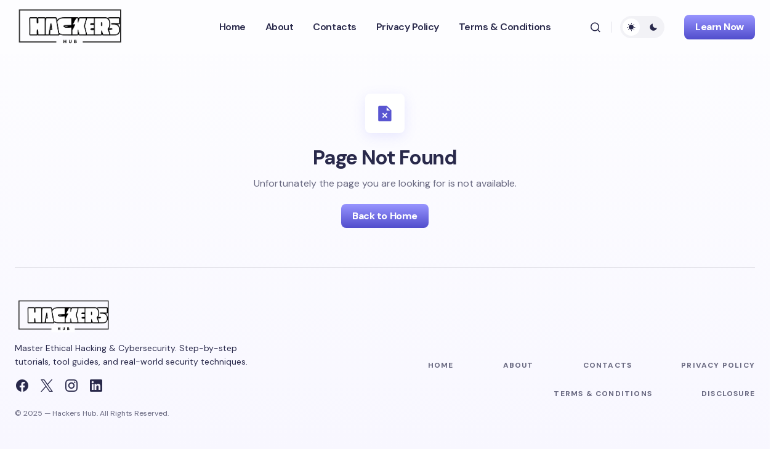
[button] (595, 27)
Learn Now (719, 26)
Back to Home (384, 215)
